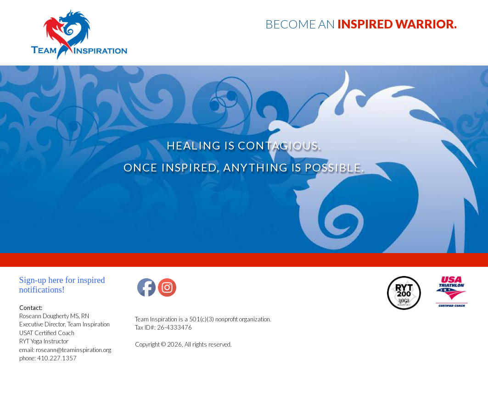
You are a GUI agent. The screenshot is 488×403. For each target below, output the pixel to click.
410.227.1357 (57, 358)
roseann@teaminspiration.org (73, 349)
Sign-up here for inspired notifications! (62, 284)
